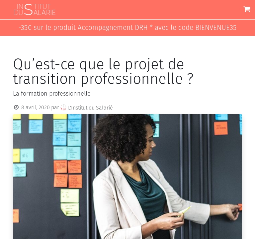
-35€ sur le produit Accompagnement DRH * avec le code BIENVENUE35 (127, 28)
